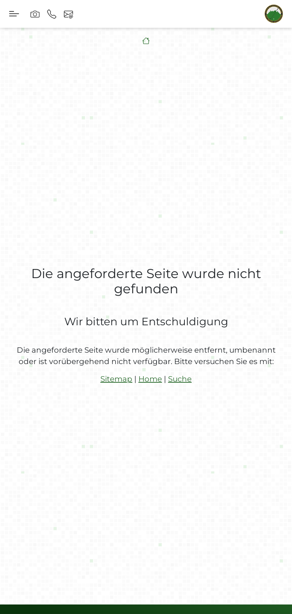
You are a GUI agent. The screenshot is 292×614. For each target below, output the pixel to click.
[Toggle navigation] (14, 14)
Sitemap (116, 378)
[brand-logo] (274, 14)
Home (150, 378)
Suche (180, 378)
